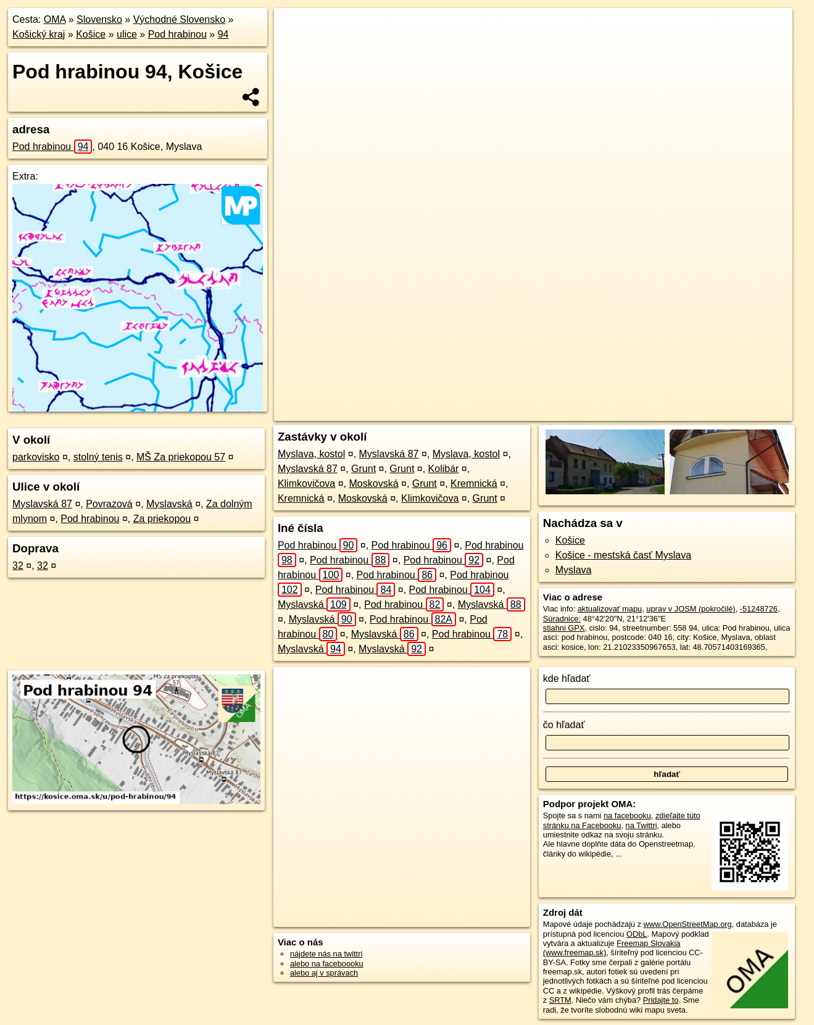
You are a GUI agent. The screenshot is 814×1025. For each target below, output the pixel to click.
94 (223, 34)
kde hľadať (567, 678)
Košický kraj (38, 34)
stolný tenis (98, 457)
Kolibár (443, 468)
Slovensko (99, 19)
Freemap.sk (619, 411)
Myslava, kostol (311, 454)
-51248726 (759, 608)
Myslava (573, 570)
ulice (127, 34)
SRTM (560, 1000)
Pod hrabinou (177, 34)
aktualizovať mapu (610, 608)
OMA (55, 19)
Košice (91, 34)
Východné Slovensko (179, 19)
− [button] (295, 48)
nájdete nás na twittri (326, 953)
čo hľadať (564, 725)
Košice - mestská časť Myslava (623, 555)
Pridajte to (661, 1000)
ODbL (636, 934)
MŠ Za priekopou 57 (180, 457)
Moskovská (374, 483)
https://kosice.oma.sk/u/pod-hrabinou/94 (725, 411)
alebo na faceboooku (326, 963)
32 (17, 565)
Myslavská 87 (42, 504)
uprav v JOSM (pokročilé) (690, 608)
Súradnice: (562, 618)
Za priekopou (162, 518)
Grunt (363, 468)
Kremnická (474, 483)
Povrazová (109, 504)
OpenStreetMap (556, 411)
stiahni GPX (564, 628)
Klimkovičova (306, 483)
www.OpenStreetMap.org (688, 924)
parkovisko (35, 457)
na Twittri (641, 825)
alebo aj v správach (324, 972)
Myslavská (169, 504)
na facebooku (627, 815)
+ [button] (295, 29)
